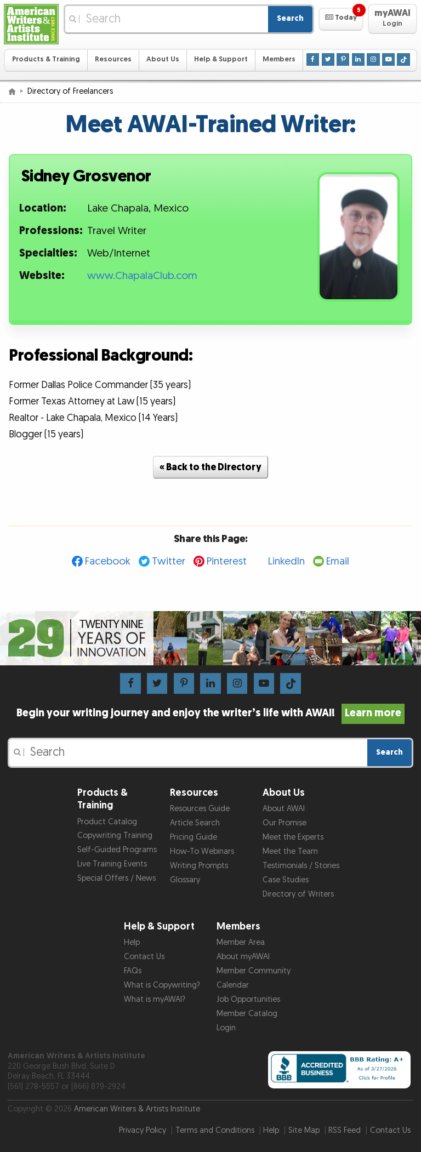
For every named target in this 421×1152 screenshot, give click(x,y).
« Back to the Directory (210, 467)
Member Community (254, 971)
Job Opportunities (248, 999)
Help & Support (221, 59)
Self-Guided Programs (117, 850)
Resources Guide (200, 808)
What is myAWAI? (154, 999)
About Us (162, 59)
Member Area (241, 942)
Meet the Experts (293, 837)
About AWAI (284, 808)
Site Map (304, 1130)
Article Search (195, 823)
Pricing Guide (193, 837)
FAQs (132, 971)
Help (132, 942)
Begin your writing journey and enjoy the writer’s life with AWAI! (210, 713)
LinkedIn (286, 561)
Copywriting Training (114, 835)
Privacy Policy (142, 1130)
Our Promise (284, 823)
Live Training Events (112, 864)
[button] (340, 19)
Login (226, 1028)
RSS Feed (344, 1130)
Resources (113, 59)
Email (337, 561)
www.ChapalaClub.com (142, 276)
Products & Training (46, 59)
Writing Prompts (199, 865)
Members (279, 59)
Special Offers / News (116, 878)
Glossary (185, 880)
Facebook (107, 561)
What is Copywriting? (162, 985)
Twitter (168, 561)
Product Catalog (107, 822)
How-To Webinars (202, 851)
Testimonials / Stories (301, 865)
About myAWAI (243, 956)
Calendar (233, 985)
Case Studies (286, 880)
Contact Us (144, 956)
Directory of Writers (298, 894)
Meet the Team (290, 851)
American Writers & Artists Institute (137, 1109)
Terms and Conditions (214, 1130)
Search (290, 18)
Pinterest (227, 561)
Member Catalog (247, 1013)
